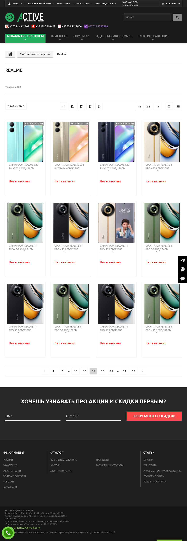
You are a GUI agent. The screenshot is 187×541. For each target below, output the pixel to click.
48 (157, 106)
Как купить (149, 465)
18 (102, 371)
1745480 (98, 26)
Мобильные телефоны (63, 460)
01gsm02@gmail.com (26, 527)
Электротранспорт (61, 471)
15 (75, 371)
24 (148, 106)
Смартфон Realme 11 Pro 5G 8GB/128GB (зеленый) (68, 330)
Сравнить (16, 106)
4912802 (19, 26)
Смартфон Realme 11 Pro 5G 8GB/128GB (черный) (114, 330)
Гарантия (148, 460)
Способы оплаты (153, 476)
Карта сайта (10, 487)
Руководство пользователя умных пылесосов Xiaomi (164, 471)
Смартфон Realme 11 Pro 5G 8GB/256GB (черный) (23, 330)
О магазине (10, 465)
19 (111, 371)
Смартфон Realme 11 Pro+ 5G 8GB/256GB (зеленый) (23, 249)
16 (84, 371)
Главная (8, 460)
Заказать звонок (10, 533)
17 (93, 371)
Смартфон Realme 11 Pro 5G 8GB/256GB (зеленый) (159, 249)
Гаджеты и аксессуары (109, 465)
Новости (8, 481)
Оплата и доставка (14, 476)
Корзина (171, 4)
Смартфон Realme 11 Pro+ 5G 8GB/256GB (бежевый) (159, 168)
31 (124, 371)
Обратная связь (12, 471)
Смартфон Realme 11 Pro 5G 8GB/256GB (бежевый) (114, 249)
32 (133, 371)
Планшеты (102, 460)
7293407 (45, 26)
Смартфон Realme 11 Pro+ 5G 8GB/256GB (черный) (68, 249)
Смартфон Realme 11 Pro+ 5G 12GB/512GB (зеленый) (159, 330)
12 (139, 106)
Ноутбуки (55, 465)
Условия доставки (154, 481)
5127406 (72, 26)
